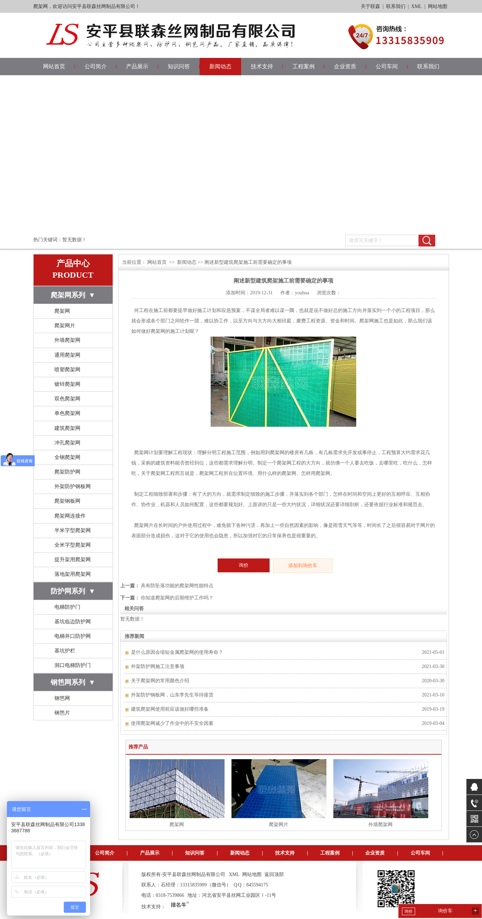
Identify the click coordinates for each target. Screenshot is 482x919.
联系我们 (395, 6)
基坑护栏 (64, 650)
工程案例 (303, 66)
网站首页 (54, 66)
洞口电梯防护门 (72, 665)
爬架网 (62, 311)
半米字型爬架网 (72, 530)
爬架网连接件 (70, 516)
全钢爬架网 (67, 457)
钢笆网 (62, 698)
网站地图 (437, 6)
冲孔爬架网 (67, 442)
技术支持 (262, 66)
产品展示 (137, 66)
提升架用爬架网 (72, 559)
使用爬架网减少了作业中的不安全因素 (172, 723)
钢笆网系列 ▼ (73, 682)
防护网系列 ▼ (73, 591)
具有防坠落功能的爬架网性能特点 (177, 585)
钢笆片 (62, 713)
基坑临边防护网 (72, 621)
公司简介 (96, 66)
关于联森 (370, 6)
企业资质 (345, 66)
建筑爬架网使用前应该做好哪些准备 (170, 709)
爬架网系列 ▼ (73, 295)
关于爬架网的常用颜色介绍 (160, 680)
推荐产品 (138, 746)
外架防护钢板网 (72, 486)
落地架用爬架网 (72, 574)
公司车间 (387, 66)
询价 (243, 565)
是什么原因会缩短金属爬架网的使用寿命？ (177, 652)
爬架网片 (64, 325)
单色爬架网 (67, 413)
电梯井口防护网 (72, 636)
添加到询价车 (302, 565)
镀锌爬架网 (67, 384)
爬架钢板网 (67, 501)
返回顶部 (274, 874)
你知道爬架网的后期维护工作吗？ (177, 597)
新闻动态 (220, 66)
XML (416, 6)
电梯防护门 (67, 607)
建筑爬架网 (67, 428)
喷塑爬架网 (67, 369)
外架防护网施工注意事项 (157, 666)
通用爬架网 (67, 355)
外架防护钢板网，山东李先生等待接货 (172, 694)
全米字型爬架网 (72, 545)
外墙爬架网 (67, 340)
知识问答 (179, 66)
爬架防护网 (67, 472)
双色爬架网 (67, 398)
